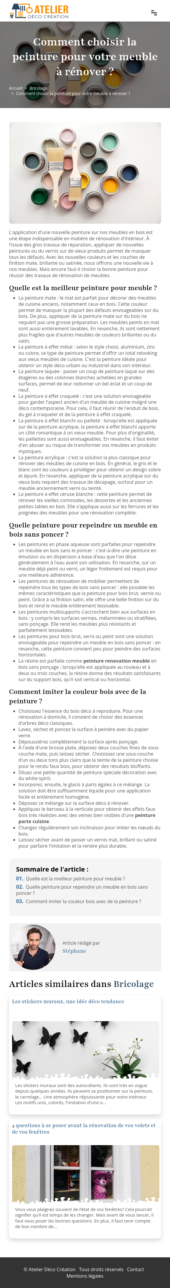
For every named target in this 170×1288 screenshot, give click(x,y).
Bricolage (38, 88)
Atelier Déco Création (52, 1269)
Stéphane (74, 950)
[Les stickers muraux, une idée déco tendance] (85, 1050)
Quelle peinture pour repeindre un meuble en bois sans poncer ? (82, 890)
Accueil (16, 88)
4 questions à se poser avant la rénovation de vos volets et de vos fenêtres (84, 1128)
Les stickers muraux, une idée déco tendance (68, 1001)
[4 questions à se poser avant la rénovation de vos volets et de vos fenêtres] (85, 1174)
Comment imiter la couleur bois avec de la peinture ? (78, 901)
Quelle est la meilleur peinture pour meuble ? (70, 878)
